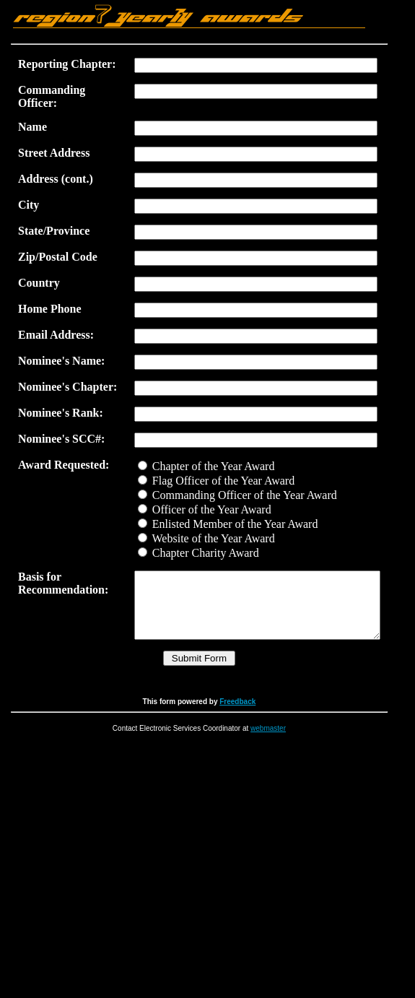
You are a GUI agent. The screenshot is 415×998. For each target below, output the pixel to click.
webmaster (275, 763)
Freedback (245, 736)
